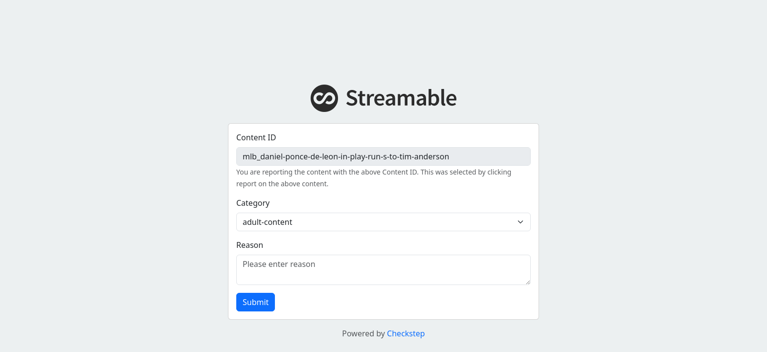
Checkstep (406, 333)
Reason (249, 245)
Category (253, 203)
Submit (256, 302)
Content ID (256, 137)
